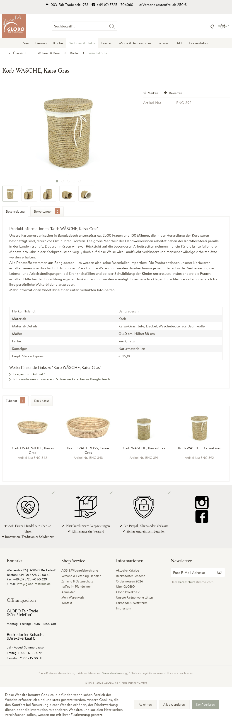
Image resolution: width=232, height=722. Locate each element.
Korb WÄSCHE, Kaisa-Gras (144, 448)
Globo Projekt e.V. (128, 592)
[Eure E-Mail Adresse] (192, 572)
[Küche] (58, 43)
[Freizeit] (107, 43)
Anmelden (68, 592)
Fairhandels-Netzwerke (131, 603)
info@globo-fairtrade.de (34, 584)
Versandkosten (111, 673)
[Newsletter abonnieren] (219, 572)
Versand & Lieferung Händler (81, 576)
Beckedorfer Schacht (130, 576)
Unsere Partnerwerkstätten (134, 597)
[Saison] (163, 43)
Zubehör (15, 400)
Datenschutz (186, 582)
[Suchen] (112, 26)
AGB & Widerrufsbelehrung (79, 570)
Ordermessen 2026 (129, 581)
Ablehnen (145, 704)
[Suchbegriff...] (84, 26)
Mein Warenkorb (72, 597)
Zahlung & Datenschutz (77, 581)
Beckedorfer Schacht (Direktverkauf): (25, 636)
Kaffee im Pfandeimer (76, 586)
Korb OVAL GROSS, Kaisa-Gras (88, 450)
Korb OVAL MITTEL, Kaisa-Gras (33, 450)
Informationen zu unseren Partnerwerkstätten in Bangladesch (59, 378)
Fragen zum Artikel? (27, 373)
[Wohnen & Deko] (82, 43)
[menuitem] (117, 26)
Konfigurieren (205, 704)
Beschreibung (15, 211)
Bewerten (173, 93)
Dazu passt (41, 400)
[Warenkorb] (223, 26)
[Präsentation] (199, 43)
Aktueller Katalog (127, 570)
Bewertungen (47, 211)
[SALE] (178, 43)
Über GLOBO (125, 586)
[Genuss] (41, 43)
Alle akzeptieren (174, 704)
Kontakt (66, 603)
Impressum (123, 608)
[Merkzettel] (211, 26)
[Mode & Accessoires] (135, 43)
